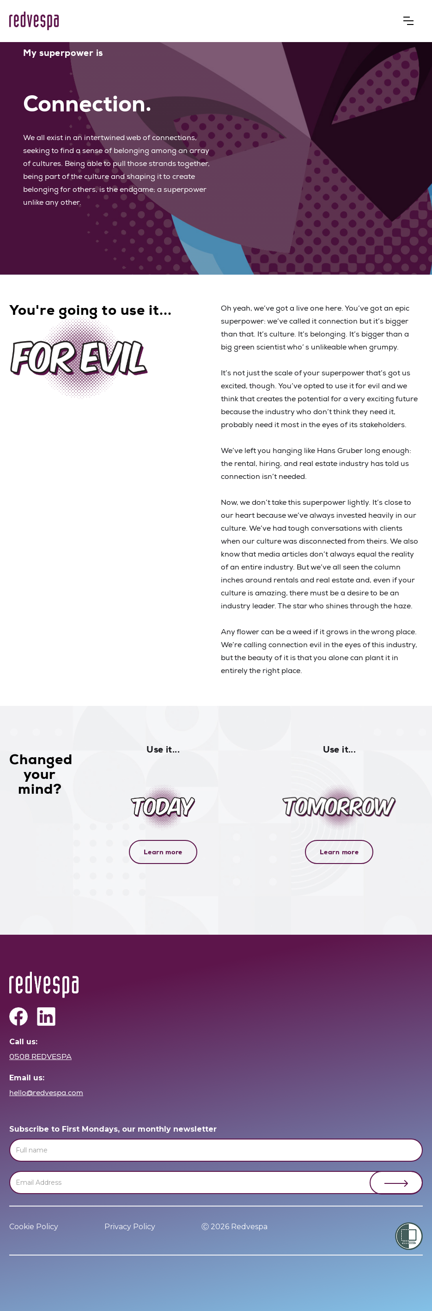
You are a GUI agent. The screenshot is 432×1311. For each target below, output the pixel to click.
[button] (408, 21)
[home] (34, 21)
